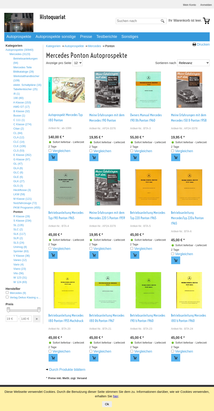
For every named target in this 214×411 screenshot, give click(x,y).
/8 (16, 93)
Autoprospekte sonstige (56, 36)
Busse (19, 115)
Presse (86, 36)
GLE (18, 177)
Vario (18, 264)
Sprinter (21, 251)
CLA (18, 137)
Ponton (18, 211)
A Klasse (22, 102)
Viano (19, 268)
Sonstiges (129, 36)
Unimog (20, 247)
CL (17, 133)
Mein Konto (189, 4)
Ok (107, 404)
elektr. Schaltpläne (27, 84)
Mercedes (19, 54)
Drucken (203, 44)
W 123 (20, 277)
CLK (19, 146)
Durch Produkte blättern (67, 369)
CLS (18, 150)
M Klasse (22, 198)
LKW (19, 194)
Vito (18, 273)
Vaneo (20, 260)
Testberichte (106, 36)
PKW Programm (26, 207)
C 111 (19, 120)
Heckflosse (22, 190)
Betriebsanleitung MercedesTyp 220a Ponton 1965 (187, 217)
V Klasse (21, 255)
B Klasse (21, 111)
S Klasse (22, 220)
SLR (18, 238)
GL (17, 163)
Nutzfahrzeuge (25, 203)
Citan (18, 128)
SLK (19, 233)
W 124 (20, 282)
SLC (18, 229)
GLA (18, 168)
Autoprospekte (18, 36)
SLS (18, 242)
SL (18, 225)
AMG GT (21, 106)
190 (18, 98)
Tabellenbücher (25, 89)
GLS (18, 185)
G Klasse (21, 159)
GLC (18, 172)
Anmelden (206, 4)
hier (115, 396)
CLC (18, 141)
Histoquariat (52, 17)
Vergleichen (61, 151)
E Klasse (22, 154)
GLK (18, 181)
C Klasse (22, 124)
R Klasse (21, 216)
